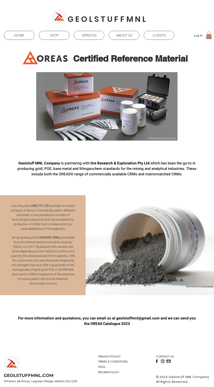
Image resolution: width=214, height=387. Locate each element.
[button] (209, 35)
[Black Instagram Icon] (162, 361)
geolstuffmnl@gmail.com (138, 318)
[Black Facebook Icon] (156, 361)
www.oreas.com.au (167, 138)
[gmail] (168, 361)
